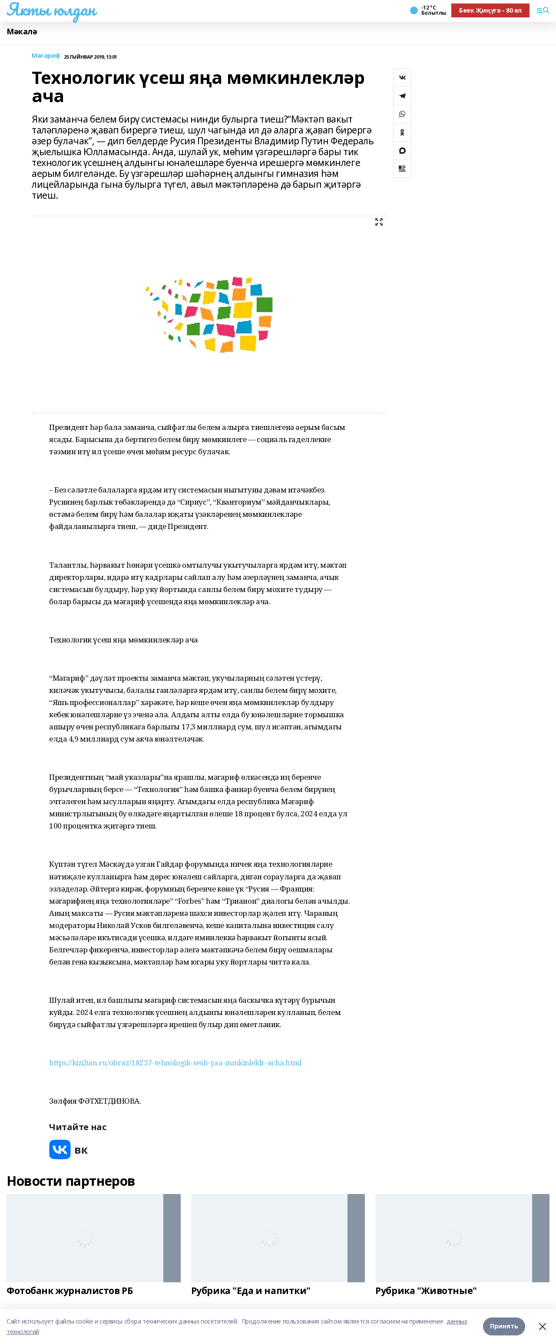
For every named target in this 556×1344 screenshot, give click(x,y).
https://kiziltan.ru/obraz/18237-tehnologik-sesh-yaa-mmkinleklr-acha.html (175, 1063)
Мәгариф (46, 56)
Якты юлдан (51, 9)
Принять (504, 1326)
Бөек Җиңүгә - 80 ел (490, 10)
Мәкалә (22, 31)
